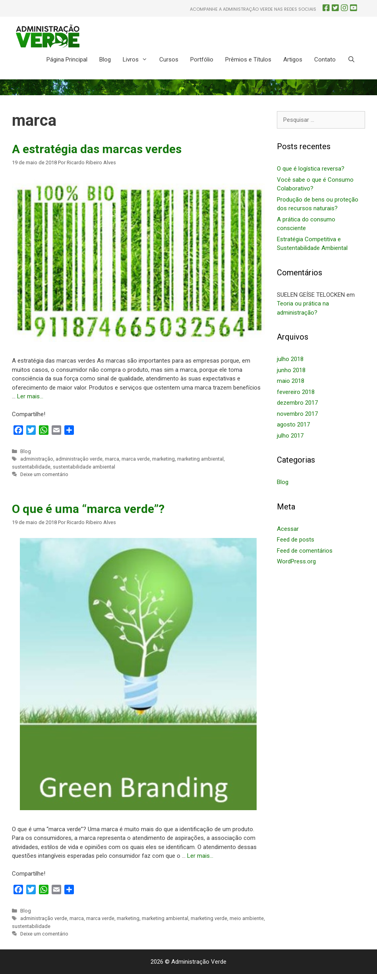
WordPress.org (296, 561)
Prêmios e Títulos (248, 59)
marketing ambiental (200, 459)
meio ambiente (247, 918)
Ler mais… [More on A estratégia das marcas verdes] (30, 396)
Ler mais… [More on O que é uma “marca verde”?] (200, 855)
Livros (138, 59)
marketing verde (209, 918)
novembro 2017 (297, 413)
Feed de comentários (305, 550)
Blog (105, 59)
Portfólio (201, 59)
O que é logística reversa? (310, 168)
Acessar (288, 528)
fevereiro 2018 (296, 392)
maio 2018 (290, 380)
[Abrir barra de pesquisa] (351, 59)
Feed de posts (295, 539)
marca (112, 459)
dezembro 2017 (297, 402)
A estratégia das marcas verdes (97, 149)
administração (36, 459)
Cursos (168, 59)
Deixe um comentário (44, 474)
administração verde (79, 459)
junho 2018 (291, 370)
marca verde (136, 459)
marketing (163, 459)
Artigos (292, 59)
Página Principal (66, 59)
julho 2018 (290, 359)
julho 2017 (290, 435)
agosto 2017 (293, 424)
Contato (325, 59)
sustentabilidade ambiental (84, 467)
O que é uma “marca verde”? (88, 509)
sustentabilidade (31, 467)
